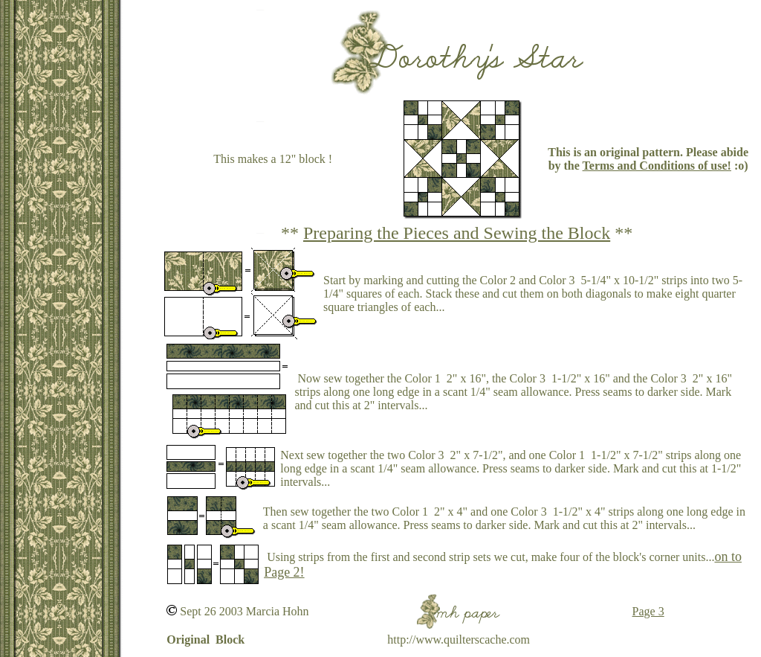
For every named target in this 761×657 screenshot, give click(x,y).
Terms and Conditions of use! (657, 165)
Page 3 (648, 611)
